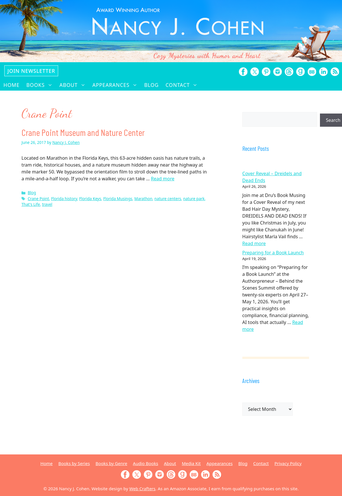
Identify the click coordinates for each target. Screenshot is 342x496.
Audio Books (145, 463)
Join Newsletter (31, 70)
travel (47, 204)
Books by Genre (111, 463)
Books (41, 85)
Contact (183, 85)
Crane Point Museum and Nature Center (83, 132)
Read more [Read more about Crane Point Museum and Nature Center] (162, 178)
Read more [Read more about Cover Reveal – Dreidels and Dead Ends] (254, 243)
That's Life (30, 204)
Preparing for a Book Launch (273, 252)
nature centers (167, 198)
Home (11, 84)
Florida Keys (90, 198)
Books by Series (74, 463)
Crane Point (38, 198)
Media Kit (191, 463)
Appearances (117, 85)
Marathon (143, 198)
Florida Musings (117, 198)
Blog (151, 84)
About (74, 85)
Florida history (64, 198)
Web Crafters (142, 488)
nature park (194, 198)
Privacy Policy (288, 463)
